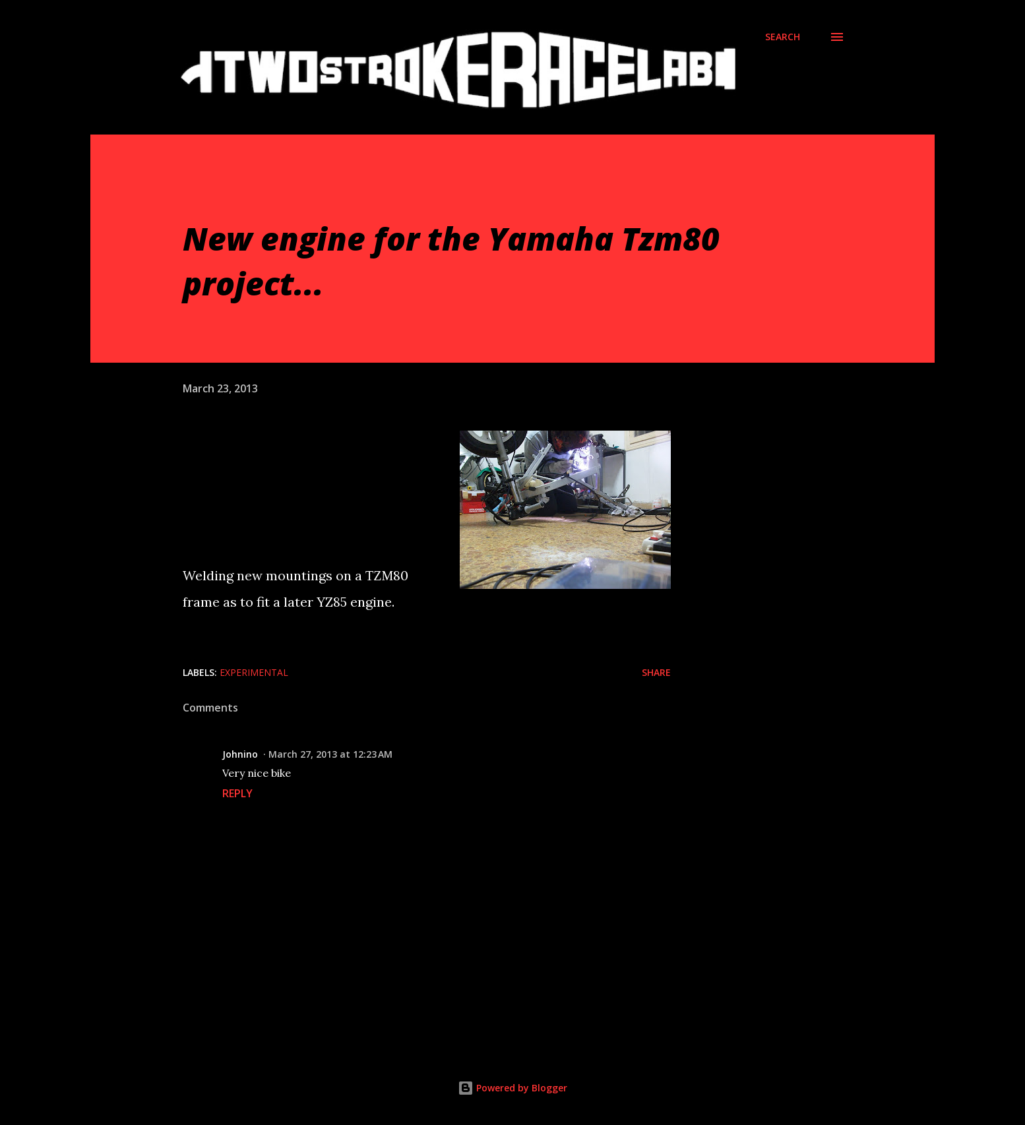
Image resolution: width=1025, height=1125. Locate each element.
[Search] (782, 37)
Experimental (254, 672)
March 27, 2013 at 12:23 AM (330, 754)
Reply (237, 793)
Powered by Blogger (512, 1087)
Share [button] (656, 672)
